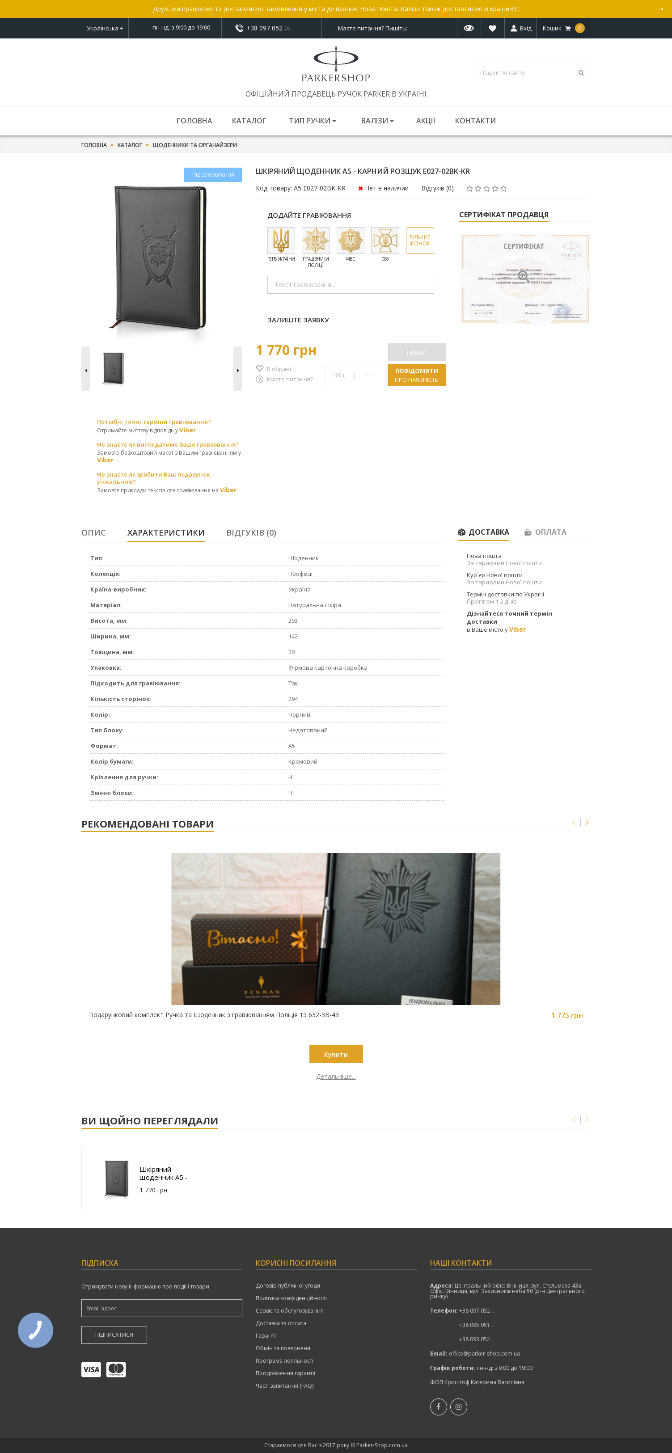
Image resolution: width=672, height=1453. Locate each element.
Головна (194, 120)
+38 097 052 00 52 (271, 28)
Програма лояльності (284, 1361)
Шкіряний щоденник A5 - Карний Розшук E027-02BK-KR (165, 1173)
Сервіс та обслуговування (290, 1311)
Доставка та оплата (281, 1323)
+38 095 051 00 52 (482, 1325)
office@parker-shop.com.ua (484, 1353)
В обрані (279, 369)
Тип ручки (312, 121)
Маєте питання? (290, 379)
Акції (425, 120)
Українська (105, 28)
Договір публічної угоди (288, 1285)
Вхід (526, 28)
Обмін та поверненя (283, 1348)
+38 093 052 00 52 (482, 1339)
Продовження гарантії (285, 1373)
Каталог (249, 120)
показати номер (271, 28)
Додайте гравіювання (309, 215)
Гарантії (266, 1336)
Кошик (564, 28)
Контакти (475, 120)
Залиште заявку (298, 319)
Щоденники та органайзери (195, 145)
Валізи (377, 121)
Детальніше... (145, 1076)
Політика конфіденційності (291, 1298)
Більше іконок (420, 240)
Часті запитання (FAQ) (284, 1386)
